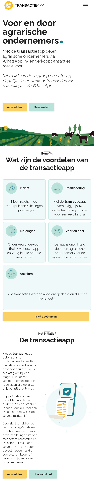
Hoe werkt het (43, 474)
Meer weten (41, 107)
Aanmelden (14, 107)
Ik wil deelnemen (46, 316)
